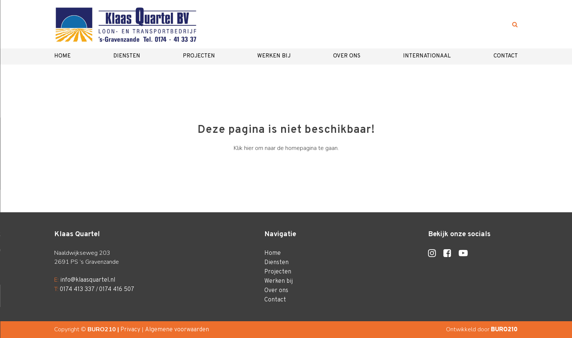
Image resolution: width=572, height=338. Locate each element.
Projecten (199, 56)
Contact (505, 56)
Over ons (346, 56)
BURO (504, 330)
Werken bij (273, 56)
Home (62, 56)
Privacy (130, 330)
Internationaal (427, 56)
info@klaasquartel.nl (87, 280)
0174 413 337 (77, 289)
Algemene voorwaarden (177, 330)
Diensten (126, 56)
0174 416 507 (116, 289)
